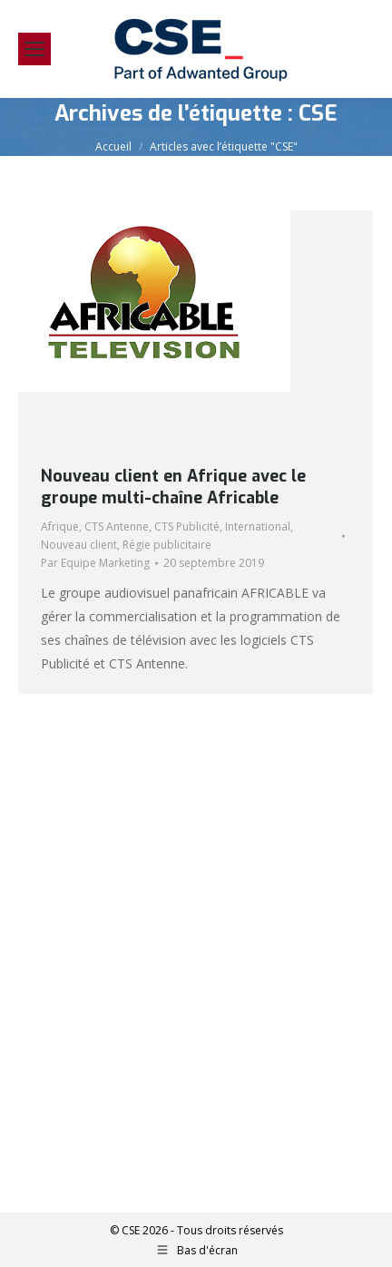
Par (95, 562)
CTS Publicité (187, 526)
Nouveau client (79, 544)
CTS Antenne (116, 526)
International (257, 526)
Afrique (60, 526)
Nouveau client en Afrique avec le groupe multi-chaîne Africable (173, 487)
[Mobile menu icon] (34, 49)
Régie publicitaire (166, 544)
